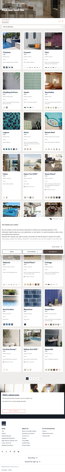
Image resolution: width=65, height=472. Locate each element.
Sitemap (10, 469)
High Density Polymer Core (9, 440)
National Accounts (47, 433)
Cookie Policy (26, 443)
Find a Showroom (5, 22)
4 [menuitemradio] (37, 378)
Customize (32, 251)
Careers (24, 438)
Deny (12, 251)
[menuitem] (23, 378)
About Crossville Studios (29, 431)
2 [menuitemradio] (30, 378)
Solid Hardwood (6, 436)
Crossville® (25, 440)
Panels (4, 433)
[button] (19, 3)
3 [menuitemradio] (34, 378)
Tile (3, 431)
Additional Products (7, 445)
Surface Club (46, 436)
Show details (56, 246)
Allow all (53, 251)
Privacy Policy (26, 445)
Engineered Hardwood (8, 438)
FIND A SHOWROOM (14, 410)
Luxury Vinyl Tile (6, 443)
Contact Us (25, 436)
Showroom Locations (28, 433)
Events (44, 431)
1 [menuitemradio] (27, 378)
